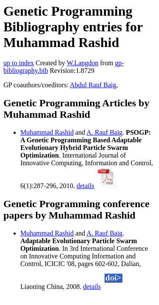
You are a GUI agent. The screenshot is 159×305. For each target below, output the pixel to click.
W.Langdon (82, 63)
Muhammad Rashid (47, 132)
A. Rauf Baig (104, 132)
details (85, 185)
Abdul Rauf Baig (93, 85)
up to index (18, 63)
